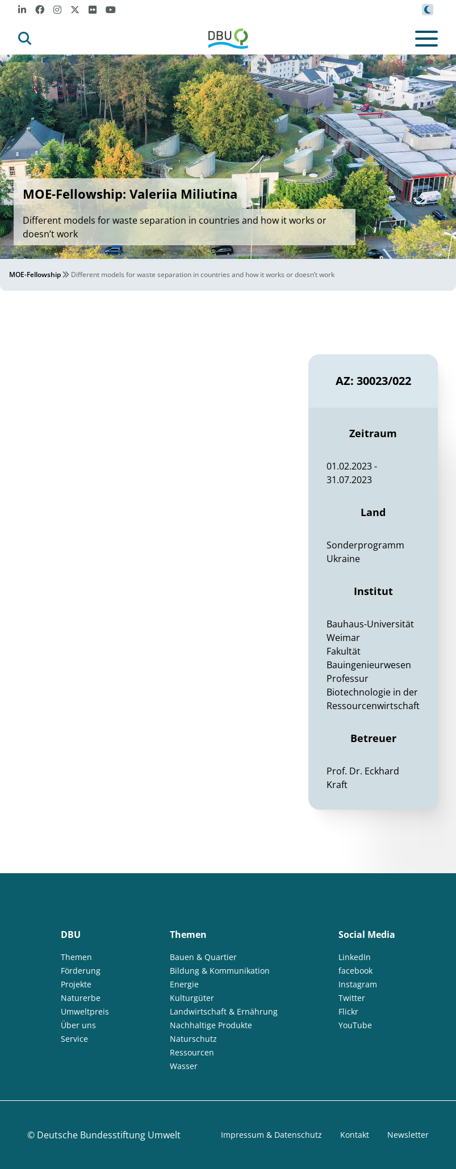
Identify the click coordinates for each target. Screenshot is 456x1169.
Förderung (81, 970)
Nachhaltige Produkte (211, 1025)
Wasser (184, 1066)
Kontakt (354, 1134)
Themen (76, 957)
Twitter (351, 997)
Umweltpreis (85, 1011)
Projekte (76, 984)
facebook (355, 970)
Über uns (78, 1025)
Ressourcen (192, 1052)
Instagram (357, 984)
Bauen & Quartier (203, 957)
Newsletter (408, 1134)
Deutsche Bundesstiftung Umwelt (109, 1135)
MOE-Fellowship (35, 274)
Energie (184, 984)
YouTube (355, 1025)
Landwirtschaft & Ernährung (224, 1011)
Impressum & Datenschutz (271, 1134)
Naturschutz (193, 1038)
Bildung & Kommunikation (220, 970)
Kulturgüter (192, 997)
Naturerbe (81, 997)
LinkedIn (354, 957)
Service (74, 1038)
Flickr (348, 1011)
